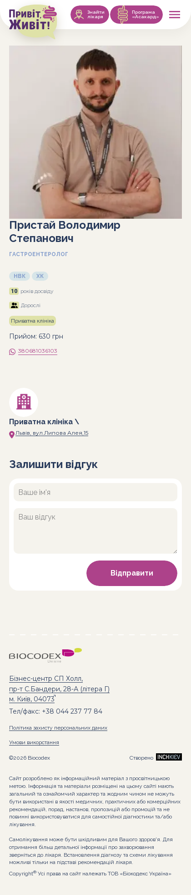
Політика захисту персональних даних (58, 728)
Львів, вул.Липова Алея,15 (51, 432)
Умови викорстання (34, 742)
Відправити (132, 573)
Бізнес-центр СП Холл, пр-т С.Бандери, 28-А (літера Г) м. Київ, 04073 (59, 688)
